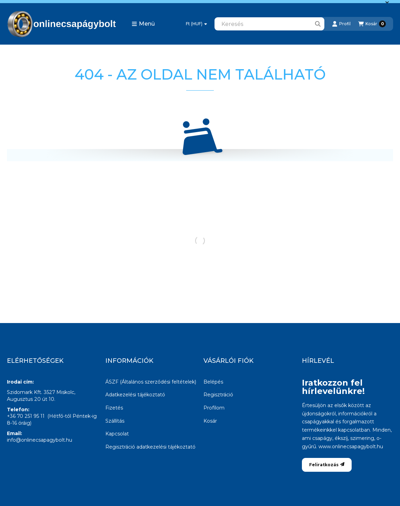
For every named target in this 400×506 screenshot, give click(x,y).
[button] (143, 24)
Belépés (213, 382)
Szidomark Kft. (24, 392)
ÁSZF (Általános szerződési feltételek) (150, 382)
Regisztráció (218, 395)
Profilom (214, 408)
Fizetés (114, 408)
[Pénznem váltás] (196, 24)
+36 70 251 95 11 (26, 416)
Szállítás (114, 421)
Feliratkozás (326, 464)
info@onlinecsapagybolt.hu (39, 440)
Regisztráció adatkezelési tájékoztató (150, 447)
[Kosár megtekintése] (372, 24)
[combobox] (269, 24)
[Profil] (341, 24)
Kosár (210, 421)
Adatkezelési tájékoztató (135, 395)
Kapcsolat (117, 434)
